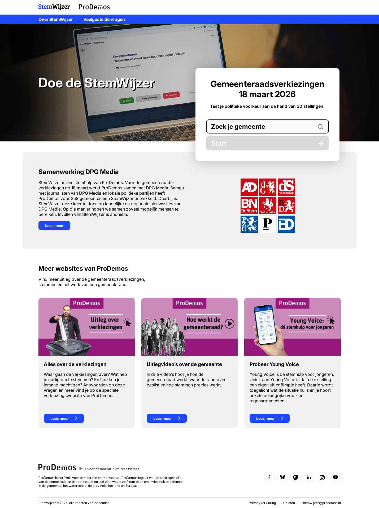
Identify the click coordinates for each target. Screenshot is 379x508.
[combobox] (267, 126)
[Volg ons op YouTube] (335, 477)
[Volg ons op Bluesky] (282, 477)
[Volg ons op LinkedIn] (309, 477)
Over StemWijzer (55, 19)
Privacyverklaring (263, 503)
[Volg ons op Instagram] (322, 477)
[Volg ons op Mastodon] (295, 477)
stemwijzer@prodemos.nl (321, 503)
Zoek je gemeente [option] (238, 126)
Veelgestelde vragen (104, 19)
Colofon (289, 503)
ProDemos (94, 7)
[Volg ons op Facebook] (269, 477)
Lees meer (54, 225)
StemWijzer (56, 7)
